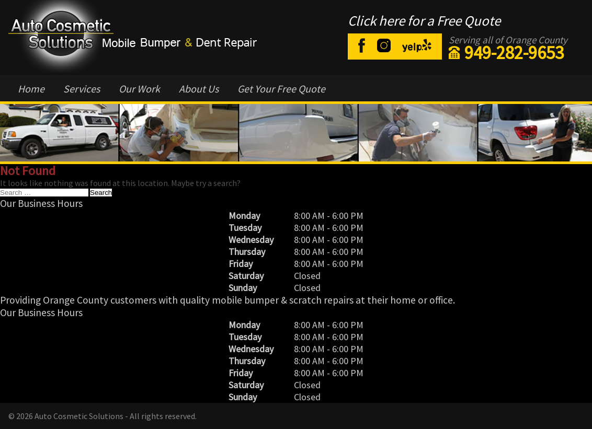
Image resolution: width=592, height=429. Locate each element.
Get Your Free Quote (281, 88)
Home (31, 88)
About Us (199, 88)
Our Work (139, 88)
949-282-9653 (514, 52)
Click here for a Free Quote (424, 20)
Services (81, 88)
